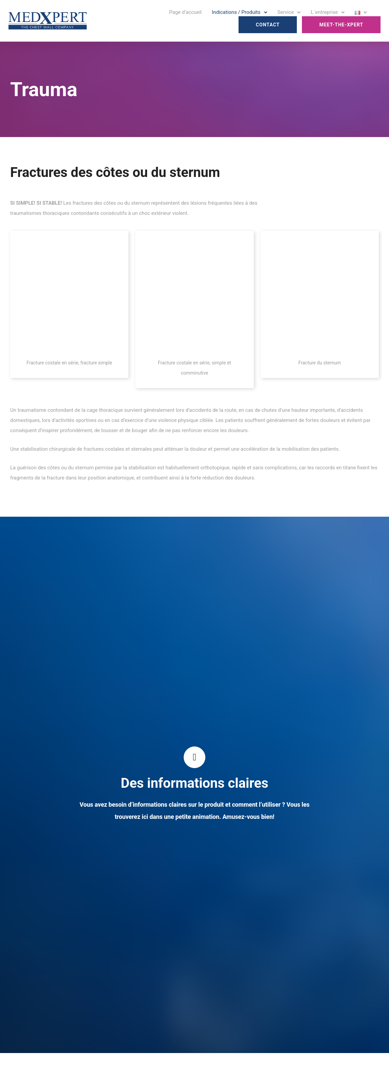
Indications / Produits (236, 12)
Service (286, 12)
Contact (268, 24)
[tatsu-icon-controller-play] (194, 757)
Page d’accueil (185, 12)
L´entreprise (324, 12)
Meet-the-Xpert (341, 24)
